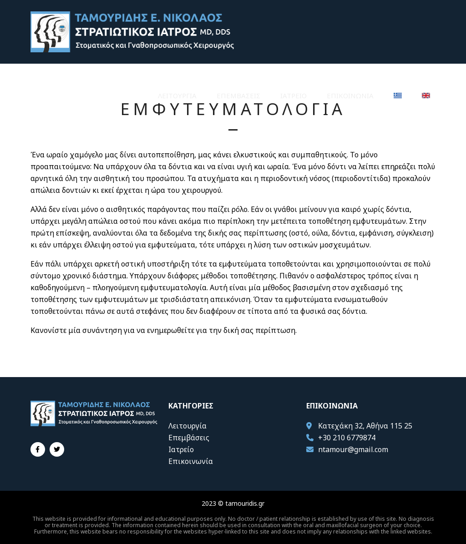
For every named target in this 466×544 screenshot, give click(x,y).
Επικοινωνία (350, 95)
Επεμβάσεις (238, 95)
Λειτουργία (177, 95)
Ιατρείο (293, 95)
